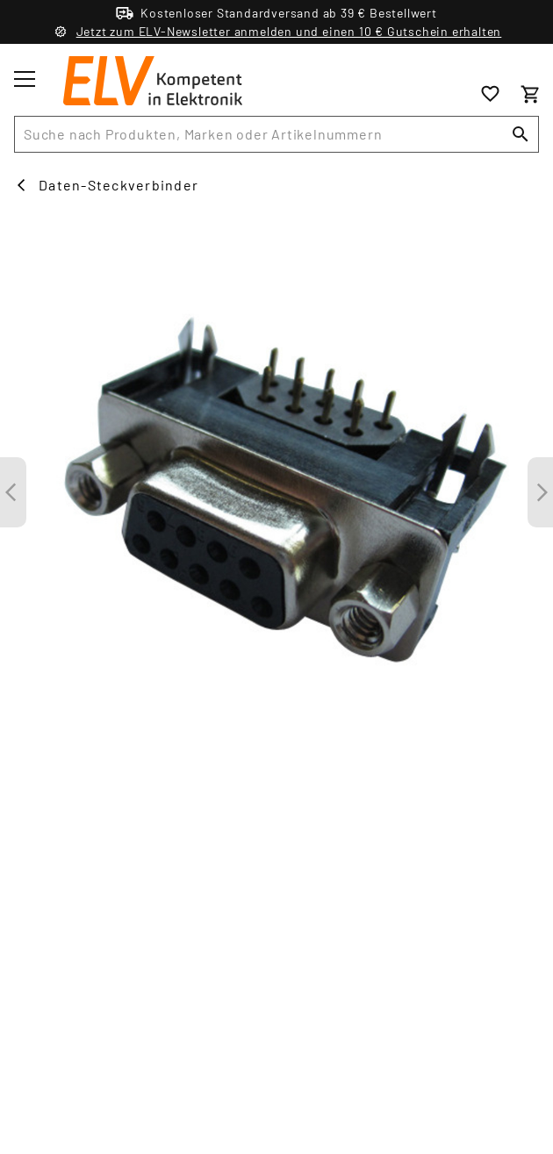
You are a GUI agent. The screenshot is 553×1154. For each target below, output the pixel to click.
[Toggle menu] (24, 79)
